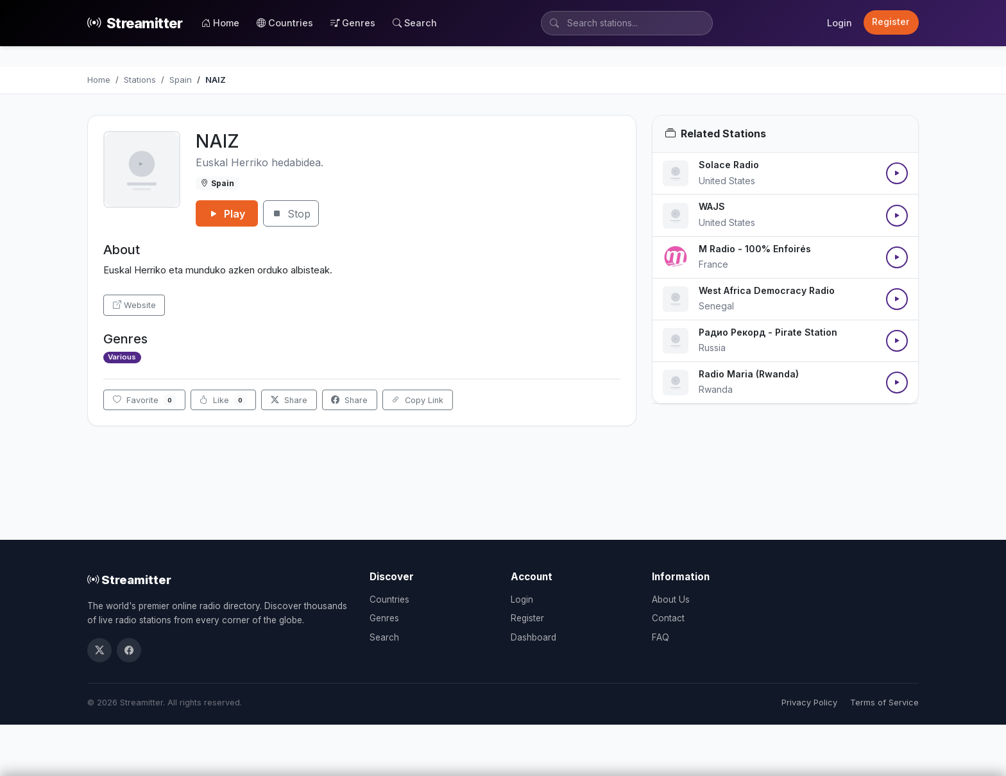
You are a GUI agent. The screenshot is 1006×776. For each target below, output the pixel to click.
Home (220, 22)
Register (891, 22)
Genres (352, 22)
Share (289, 400)
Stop (291, 213)
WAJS (712, 206)
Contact (668, 618)
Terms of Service (884, 702)
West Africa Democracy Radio (767, 290)
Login (839, 22)
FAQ (660, 637)
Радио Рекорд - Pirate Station (768, 332)
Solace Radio (729, 164)
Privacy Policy (809, 702)
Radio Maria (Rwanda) (749, 373)
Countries (285, 22)
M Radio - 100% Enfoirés (755, 248)
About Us (671, 599)
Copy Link (417, 400)
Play (227, 213)
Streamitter (134, 23)
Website (134, 305)
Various (122, 356)
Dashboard (533, 637)
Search (415, 22)
